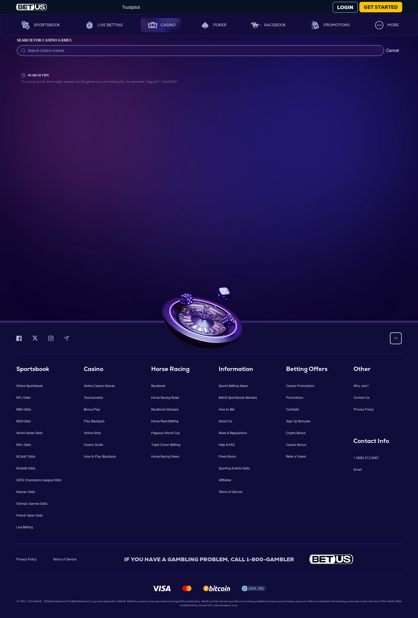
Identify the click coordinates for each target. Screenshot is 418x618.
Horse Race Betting (164, 421)
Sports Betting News (233, 386)
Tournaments (93, 398)
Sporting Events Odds (234, 468)
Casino (161, 25)
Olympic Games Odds (31, 504)
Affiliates (225, 480)
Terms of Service (230, 492)
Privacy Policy (364, 409)
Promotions (329, 25)
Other (362, 369)
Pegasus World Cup (165, 433)
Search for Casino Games (44, 40)
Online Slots (92, 433)
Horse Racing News (165, 456)
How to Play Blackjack (100, 456)
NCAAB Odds (25, 468)
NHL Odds (23, 445)
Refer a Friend (296, 456)
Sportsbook (39, 25)
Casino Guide (93, 445)
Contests (292, 409)
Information (236, 369)
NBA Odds (23, 409)
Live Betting (103, 25)
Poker (212, 25)
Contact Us (362, 398)
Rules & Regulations (233, 433)
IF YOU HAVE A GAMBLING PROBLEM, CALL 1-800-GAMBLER (209, 559)
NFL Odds (23, 398)
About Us (225, 421)
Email (358, 470)
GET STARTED (381, 7)
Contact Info (371, 441)
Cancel (392, 50)
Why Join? (361, 386)
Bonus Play (92, 409)
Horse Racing (170, 369)
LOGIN (345, 7)
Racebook (268, 25)
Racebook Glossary (165, 409)
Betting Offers (307, 369)
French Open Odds (29, 515)
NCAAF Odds (25, 456)
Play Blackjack (94, 421)
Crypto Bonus (296, 433)
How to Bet (226, 409)
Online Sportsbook (29, 386)
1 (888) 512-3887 (366, 458)
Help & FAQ (227, 445)
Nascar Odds (25, 492)
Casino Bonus (296, 445)
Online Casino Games (99, 386)
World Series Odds (29, 433)
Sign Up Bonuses (298, 421)
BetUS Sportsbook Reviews (238, 398)
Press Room (227, 456)
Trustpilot (131, 7)
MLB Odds (23, 421)
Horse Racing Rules (165, 398)
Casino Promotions (300, 386)
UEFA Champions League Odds (38, 480)
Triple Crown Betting (165, 445)
